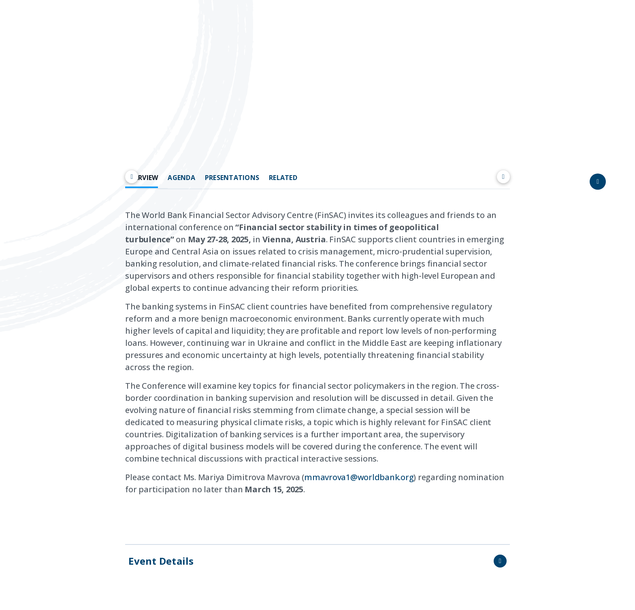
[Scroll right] (503, 176)
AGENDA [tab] (181, 178)
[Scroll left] (131, 176)
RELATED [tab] (283, 178)
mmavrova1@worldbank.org (358, 477)
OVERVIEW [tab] (141, 178)
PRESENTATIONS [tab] (232, 178)
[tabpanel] (317, 363)
